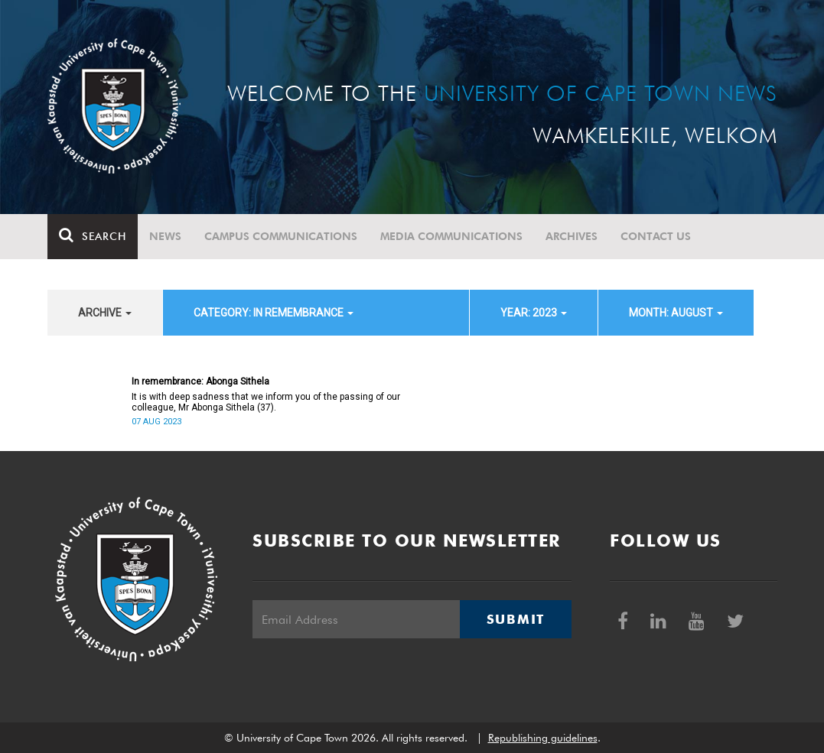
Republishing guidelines (543, 738)
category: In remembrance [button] (273, 313)
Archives (572, 236)
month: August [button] (676, 313)
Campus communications (280, 236)
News (165, 236)
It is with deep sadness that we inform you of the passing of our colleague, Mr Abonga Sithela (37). (266, 402)
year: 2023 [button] (533, 313)
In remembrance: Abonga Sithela (200, 381)
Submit (516, 619)
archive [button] (105, 313)
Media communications (451, 236)
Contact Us (655, 236)
